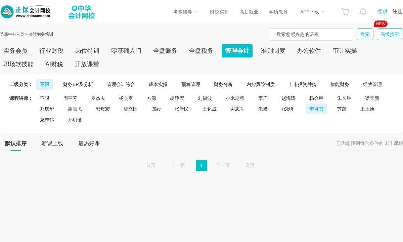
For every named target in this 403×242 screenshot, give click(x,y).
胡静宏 (177, 98)
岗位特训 (87, 50)
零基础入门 (126, 50)
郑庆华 (47, 109)
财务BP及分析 (78, 84)
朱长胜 (344, 98)
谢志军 (237, 109)
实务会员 (15, 50)
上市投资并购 (302, 84)
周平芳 (70, 98)
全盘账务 (165, 50)
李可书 (316, 109)
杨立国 (131, 109)
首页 (150, 165)
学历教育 (278, 11)
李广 (263, 98)
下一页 (223, 165)
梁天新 (372, 98)
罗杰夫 (98, 98)
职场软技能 (18, 64)
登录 (382, 11)
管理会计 (237, 50)
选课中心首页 (12, 34)
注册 (397, 11)
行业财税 (51, 50)
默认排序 (16, 145)
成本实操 (158, 84)
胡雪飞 (75, 109)
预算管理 (190, 84)
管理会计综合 (121, 84)
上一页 (178, 165)
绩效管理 (372, 84)
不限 (44, 84)
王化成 (210, 109)
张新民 (182, 109)
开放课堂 (87, 64)
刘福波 (205, 98)
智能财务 (339, 84)
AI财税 (54, 64)
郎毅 (156, 109)
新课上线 (52, 143)
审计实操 (345, 50)
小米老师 (235, 98)
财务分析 (223, 84)
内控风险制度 (261, 84)
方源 (151, 98)
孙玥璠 (75, 119)
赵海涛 (288, 98)
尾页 (250, 165)
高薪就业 (248, 11)
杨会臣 (126, 98)
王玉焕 (367, 109)
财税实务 (219, 11)
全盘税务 (201, 50)
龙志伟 (47, 119)
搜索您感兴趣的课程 (297, 34)
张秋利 (288, 109)
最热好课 (89, 143)
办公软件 (309, 50)
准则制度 (273, 50)
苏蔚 (342, 109)
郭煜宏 (103, 109)
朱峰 (263, 109)
